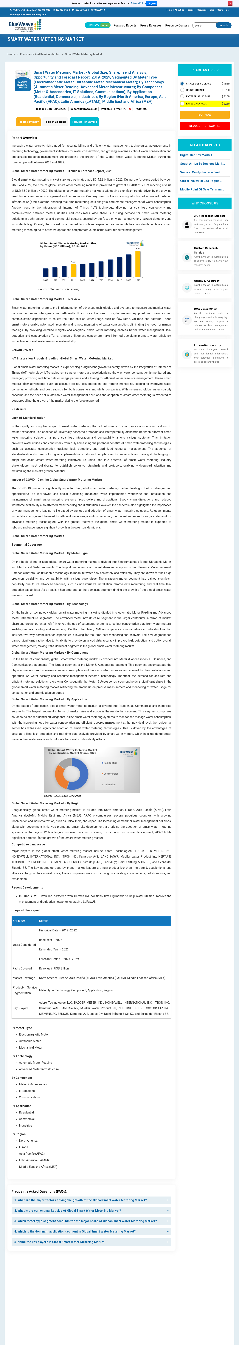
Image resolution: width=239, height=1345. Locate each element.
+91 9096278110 (97, 10)
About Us (179, 10)
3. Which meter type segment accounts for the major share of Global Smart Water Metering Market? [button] (85, 1221)
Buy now (204, 114)
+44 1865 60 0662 (79, 10)
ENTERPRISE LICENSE (198, 96)
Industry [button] (99, 25)
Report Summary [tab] (28, 121)
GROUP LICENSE (195, 90)
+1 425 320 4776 (60, 10)
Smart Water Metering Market (83, 54)
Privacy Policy (138, 3)
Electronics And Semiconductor (40, 54)
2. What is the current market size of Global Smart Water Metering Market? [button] (67, 1210)
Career (190, 10)
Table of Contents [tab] (55, 121)
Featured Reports (125, 25)
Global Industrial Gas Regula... (201, 181)
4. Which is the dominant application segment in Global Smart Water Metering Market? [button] (75, 1231)
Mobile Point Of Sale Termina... (202, 189)
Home (169, 10)
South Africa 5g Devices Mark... (202, 163)
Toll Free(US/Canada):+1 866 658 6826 (30, 10)
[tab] (91, 1200)
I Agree (152, 3)
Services (202, 10)
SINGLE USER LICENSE (198, 83)
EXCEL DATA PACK (196, 103)
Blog (212, 10)
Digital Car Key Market (196, 155)
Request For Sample (84, 121)
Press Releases (151, 25)
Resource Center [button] (176, 25)
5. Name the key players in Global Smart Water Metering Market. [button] (59, 1242)
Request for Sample (205, 125)
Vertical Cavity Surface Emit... (201, 172)
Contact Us (223, 10)
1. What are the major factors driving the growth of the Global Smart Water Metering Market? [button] (80, 1200)
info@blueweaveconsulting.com (28, 14)
